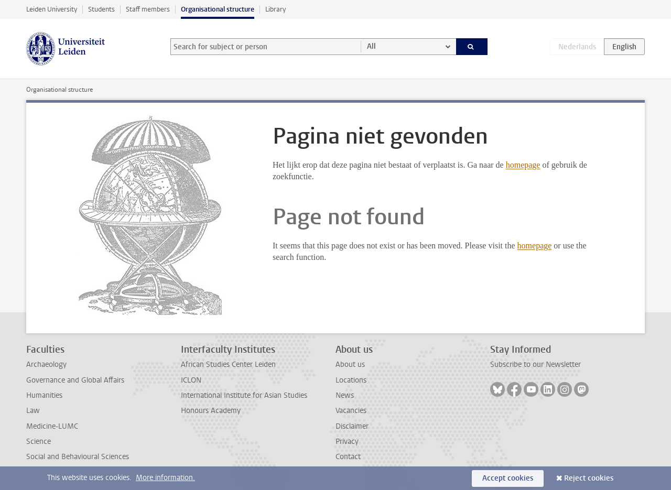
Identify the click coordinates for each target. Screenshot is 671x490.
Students (101, 9)
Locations (351, 380)
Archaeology (46, 364)
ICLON (191, 380)
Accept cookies (507, 478)
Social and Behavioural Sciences (77, 457)
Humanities (44, 395)
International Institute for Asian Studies (244, 395)
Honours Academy (211, 411)
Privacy (347, 442)
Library (275, 9)
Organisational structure (217, 9)
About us (350, 364)
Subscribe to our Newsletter (535, 364)
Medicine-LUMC (52, 426)
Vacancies (351, 411)
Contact (348, 457)
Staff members (148, 9)
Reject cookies (588, 478)
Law (33, 411)
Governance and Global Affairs (75, 380)
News (345, 395)
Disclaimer (352, 426)
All (371, 46)
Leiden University (51, 9)
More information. (165, 478)
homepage (523, 164)
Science (38, 442)
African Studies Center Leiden (228, 364)
